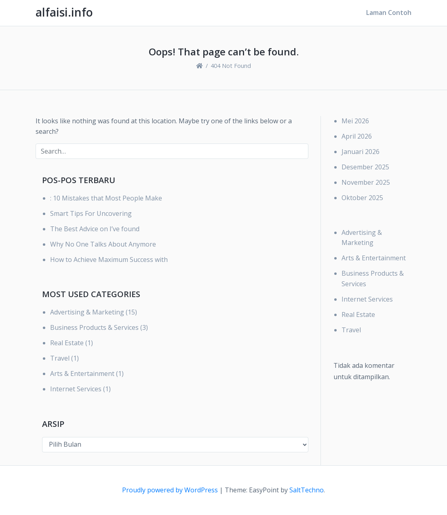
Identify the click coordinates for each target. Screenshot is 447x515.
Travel (60, 358)
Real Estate (67, 342)
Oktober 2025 (362, 197)
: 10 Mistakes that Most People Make (106, 198)
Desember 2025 (365, 167)
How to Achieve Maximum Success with (109, 259)
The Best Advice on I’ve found (94, 228)
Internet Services (75, 388)
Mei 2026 (355, 120)
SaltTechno (306, 489)
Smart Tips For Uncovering (91, 213)
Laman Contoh (388, 12)
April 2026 (357, 136)
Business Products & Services (94, 327)
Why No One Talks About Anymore (103, 244)
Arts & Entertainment (82, 373)
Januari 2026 (361, 151)
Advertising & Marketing (87, 312)
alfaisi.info (64, 12)
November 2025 (366, 182)
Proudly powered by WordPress (170, 489)
